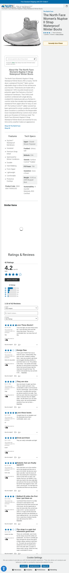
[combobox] (21, 308)
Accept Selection (34, 566)
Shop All (7, 128)
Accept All (24, 566)
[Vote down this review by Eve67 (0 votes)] (19, 457)
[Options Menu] (37, 345)
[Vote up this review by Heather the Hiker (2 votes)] (15, 554)
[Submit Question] (34, 59)
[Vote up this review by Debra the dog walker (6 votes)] (15, 376)
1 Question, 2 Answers (49, 34)
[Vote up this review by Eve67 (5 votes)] (15, 457)
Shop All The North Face (12, 126)
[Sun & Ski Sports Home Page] (6, 6)
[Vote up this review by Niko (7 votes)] (15, 345)
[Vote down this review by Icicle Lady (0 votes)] (19, 491)
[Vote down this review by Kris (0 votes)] (19, 524)
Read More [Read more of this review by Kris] (19, 520)
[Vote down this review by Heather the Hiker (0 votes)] (19, 554)
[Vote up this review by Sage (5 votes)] (15, 407)
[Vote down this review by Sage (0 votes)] (19, 407)
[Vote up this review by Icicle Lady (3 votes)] (15, 491)
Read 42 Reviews (57, 32)
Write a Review (12, 279)
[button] (12, 288)
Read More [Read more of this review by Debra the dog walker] (24, 372)
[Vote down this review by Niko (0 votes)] (19, 345)
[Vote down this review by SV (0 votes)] (19, 432)
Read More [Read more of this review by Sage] (19, 404)
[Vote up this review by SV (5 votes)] (15, 432)
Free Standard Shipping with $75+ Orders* (34, 2)
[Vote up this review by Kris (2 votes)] (15, 524)
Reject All (45, 566)
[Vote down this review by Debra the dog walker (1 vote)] (19, 376)
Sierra (13, 62)
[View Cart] (67, 6)
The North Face (48, 11)
